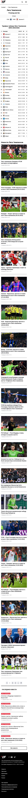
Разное (3, 777)
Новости (3, 769)
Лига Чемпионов (6, 693)
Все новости (14, 748)
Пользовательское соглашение (9, 787)
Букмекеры (4, 773)
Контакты (3, 791)
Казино (3, 775)
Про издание (4, 782)
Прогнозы (3, 771)
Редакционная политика (7, 789)
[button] (22, 2)
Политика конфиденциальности (9, 784)
